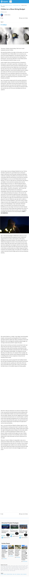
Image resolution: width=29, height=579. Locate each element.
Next (26, 532)
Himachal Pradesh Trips (16, 5)
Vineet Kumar (25, 561)
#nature (22, 574)
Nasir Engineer (18, 557)
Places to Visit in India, (6, 570)
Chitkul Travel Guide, (9, 566)
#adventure (18, 574)
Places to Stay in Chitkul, (14, 565)
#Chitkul (2, 574)
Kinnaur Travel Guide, (22, 567)
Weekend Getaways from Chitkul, (5, 565)
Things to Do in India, (16, 569)
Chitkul (4, 25)
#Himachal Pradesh (9, 574)
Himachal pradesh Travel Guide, (8, 569)
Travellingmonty (12, 555)
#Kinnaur (5, 574)
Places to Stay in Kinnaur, (7, 567)
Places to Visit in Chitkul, (21, 565)
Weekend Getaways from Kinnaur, (17, 566)
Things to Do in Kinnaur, (14, 567)
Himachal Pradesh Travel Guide (7, 5)
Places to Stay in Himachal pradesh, (14, 568)
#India (13, 574)
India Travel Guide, (12, 570)
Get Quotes (8, 535)
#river (15, 574)
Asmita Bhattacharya (6, 558)
